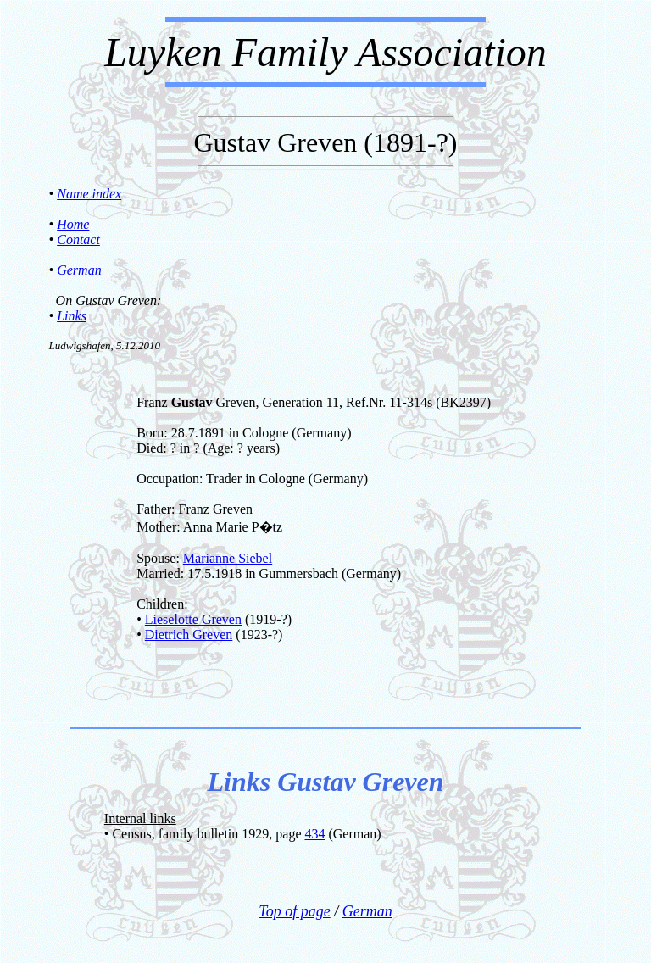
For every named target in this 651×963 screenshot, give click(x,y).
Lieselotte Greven (193, 619)
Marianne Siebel (227, 558)
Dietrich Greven (189, 634)
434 (314, 834)
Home (73, 224)
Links (71, 316)
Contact (78, 239)
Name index (89, 193)
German (79, 270)
